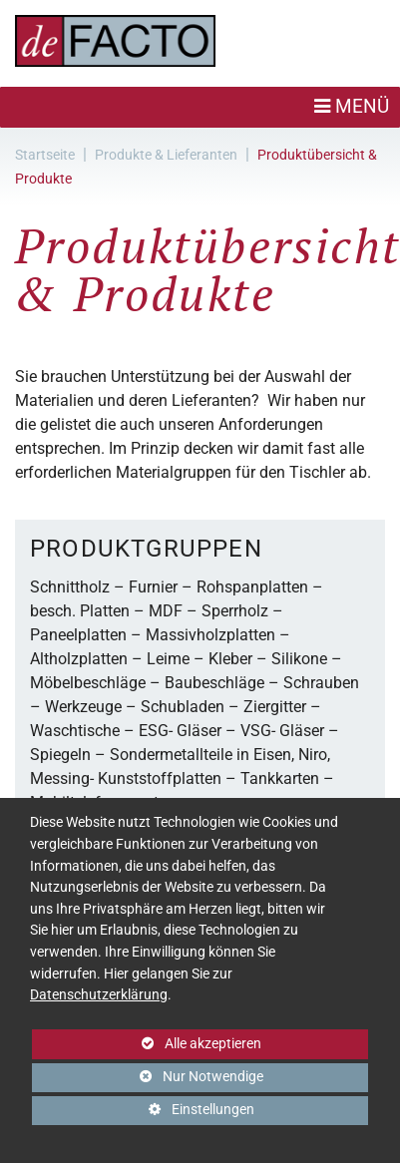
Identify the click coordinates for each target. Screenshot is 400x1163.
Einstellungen (143, 1113)
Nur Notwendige (147, 1080)
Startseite (45, 155)
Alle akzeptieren (146, 1043)
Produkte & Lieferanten (166, 155)
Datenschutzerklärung (99, 994)
